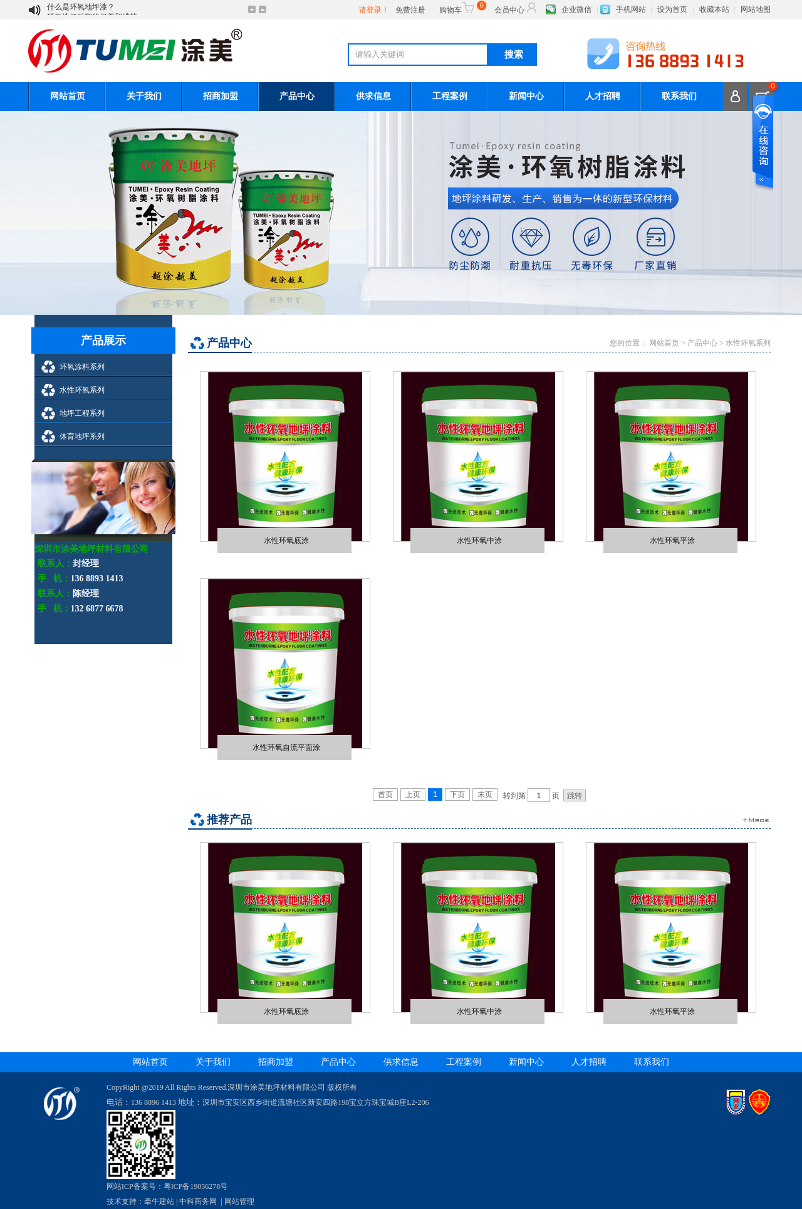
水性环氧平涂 (672, 540)
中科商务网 (198, 1201)
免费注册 (410, 10)
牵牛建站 (159, 1201)
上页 (412, 794)
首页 (385, 794)
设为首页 (672, 9)
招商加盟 (220, 96)
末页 (484, 794)
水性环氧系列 (82, 390)
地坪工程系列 (82, 413)
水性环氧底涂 (286, 540)
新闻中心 (526, 96)
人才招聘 (602, 96)
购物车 (461, 7)
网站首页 (67, 96)
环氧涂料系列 (82, 366)
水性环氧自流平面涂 (286, 747)
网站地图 (756, 9)
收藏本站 (714, 9)
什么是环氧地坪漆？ (81, 10)
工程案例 (449, 96)
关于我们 (144, 96)
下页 (457, 794)
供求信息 (373, 96)
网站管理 (239, 1201)
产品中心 (297, 96)
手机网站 (631, 9)
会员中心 (516, 7)
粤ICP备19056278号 (196, 1186)
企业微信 (576, 9)
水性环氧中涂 (479, 540)
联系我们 (679, 96)
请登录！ (374, 10)
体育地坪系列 (82, 436)
